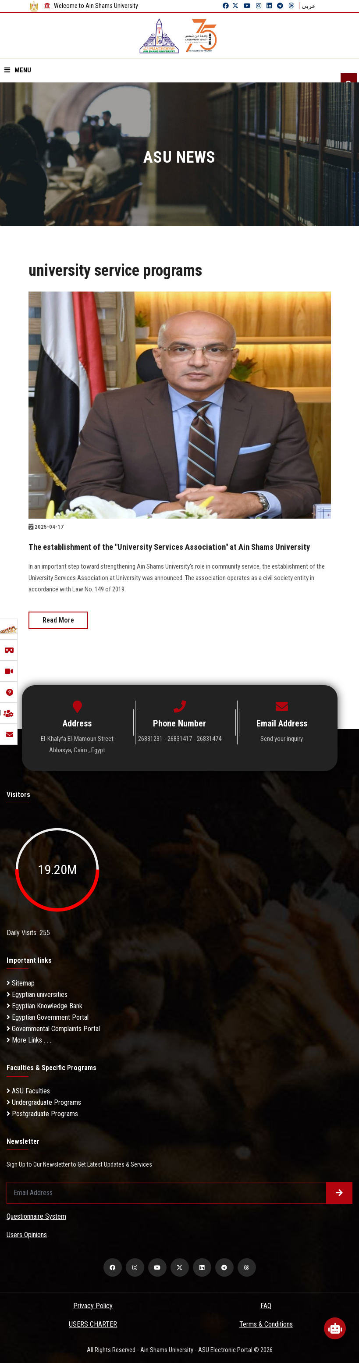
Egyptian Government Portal (48, 1017)
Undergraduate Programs (44, 1102)
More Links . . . (29, 1040)
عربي (309, 5)
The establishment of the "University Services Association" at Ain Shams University (178, 546)
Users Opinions (27, 1234)
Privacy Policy (93, 1305)
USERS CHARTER (93, 1324)
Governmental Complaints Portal (53, 1029)
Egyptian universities (37, 994)
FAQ (265, 1305)
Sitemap (21, 983)
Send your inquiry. (282, 739)
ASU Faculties (28, 1090)
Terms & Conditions (266, 1324)
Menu (17, 70)
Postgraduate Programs (42, 1113)
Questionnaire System (36, 1216)
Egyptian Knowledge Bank (44, 1006)
